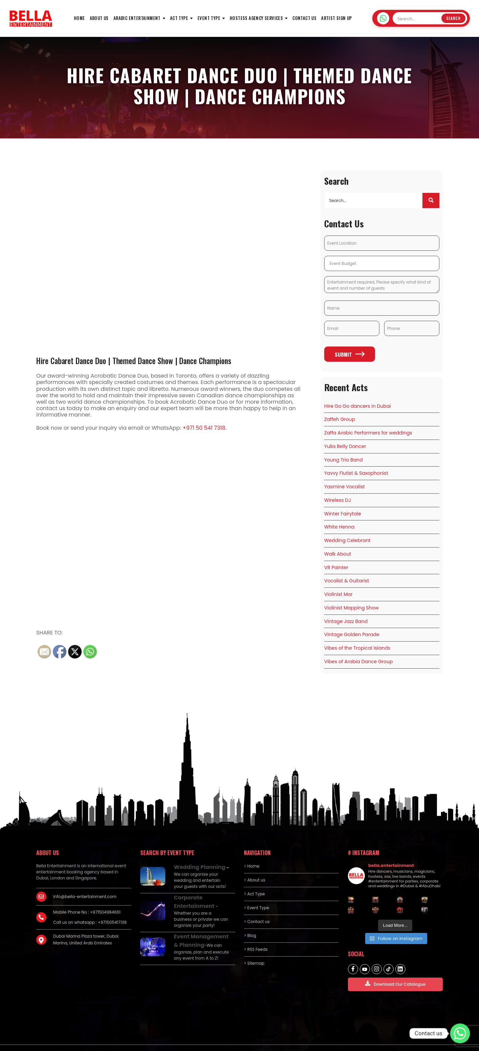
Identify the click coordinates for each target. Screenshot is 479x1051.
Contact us (304, 18)
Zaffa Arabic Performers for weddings (368, 432)
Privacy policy (378, 1041)
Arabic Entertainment (137, 18)
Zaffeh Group (339, 419)
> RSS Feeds (256, 937)
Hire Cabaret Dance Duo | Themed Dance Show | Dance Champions (140, 360)
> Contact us (257, 910)
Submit (349, 356)
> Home (251, 854)
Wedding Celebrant (347, 535)
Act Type (179, 18)
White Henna (339, 522)
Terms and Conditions (420, 1041)
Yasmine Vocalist (344, 483)
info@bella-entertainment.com (85, 885)
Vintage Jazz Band (346, 611)
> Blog (250, 923)
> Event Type (256, 896)
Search (453, 18)
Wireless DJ (337, 496)
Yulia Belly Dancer (345, 445)
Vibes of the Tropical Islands (357, 637)
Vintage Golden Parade (351, 624)
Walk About (337, 547)
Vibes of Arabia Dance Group (358, 650)
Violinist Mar (338, 586)
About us (99, 18)
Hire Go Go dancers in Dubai (357, 407)
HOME (79, 18)
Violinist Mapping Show (351, 599)
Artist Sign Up (336, 18)
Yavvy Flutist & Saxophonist (356, 471)
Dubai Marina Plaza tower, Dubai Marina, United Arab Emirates (86, 927)
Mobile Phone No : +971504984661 (87, 900)
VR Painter (336, 560)
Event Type (208, 18)
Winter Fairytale (342, 509)
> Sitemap (254, 951)
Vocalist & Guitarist (346, 573)
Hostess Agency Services (256, 18)
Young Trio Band (343, 458)
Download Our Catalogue (395, 972)
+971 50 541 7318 (204, 428)
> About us (254, 868)
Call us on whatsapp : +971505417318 (90, 910)
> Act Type (254, 882)
